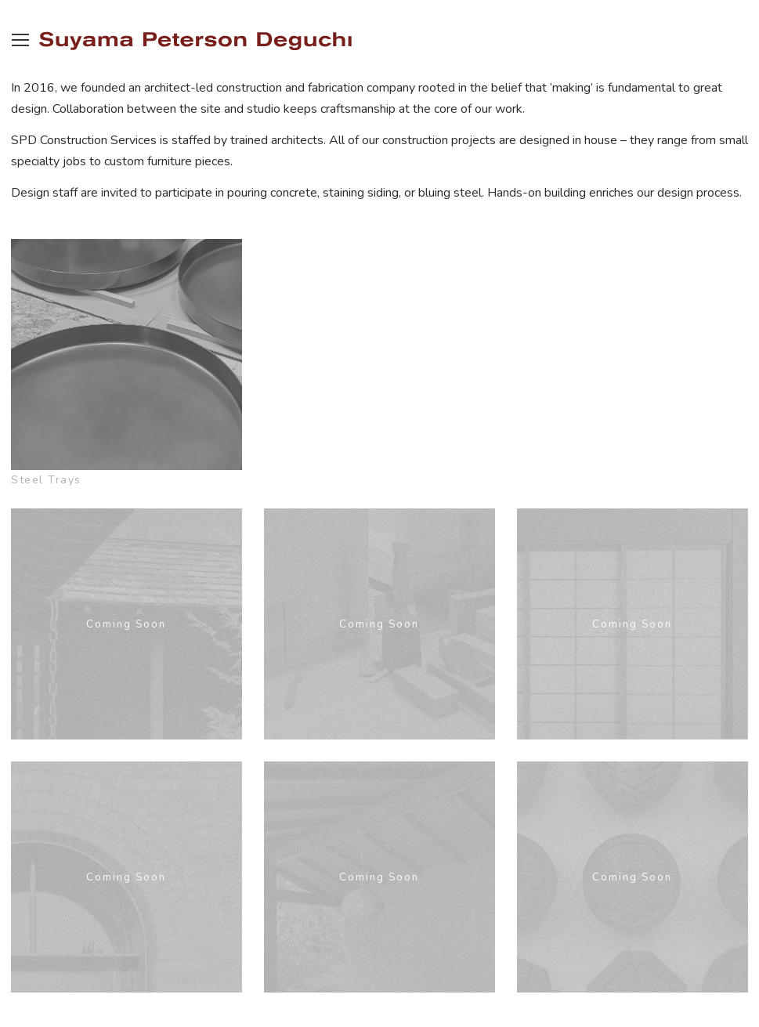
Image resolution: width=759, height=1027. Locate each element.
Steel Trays (46, 479)
